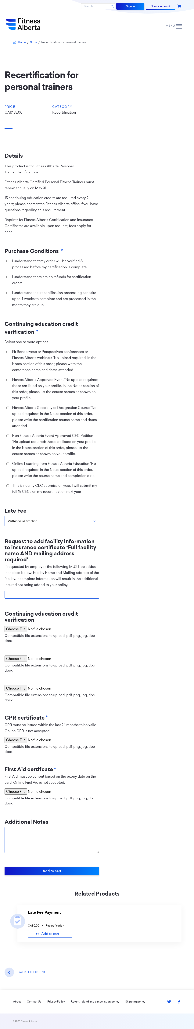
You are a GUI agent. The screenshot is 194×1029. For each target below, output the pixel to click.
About (17, 1001)
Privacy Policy (56, 1001)
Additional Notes (26, 822)
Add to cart (50, 933)
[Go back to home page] (23, 24)
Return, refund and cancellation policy (95, 1001)
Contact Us (34, 1001)
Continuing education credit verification (41, 328)
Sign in (130, 6)
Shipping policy (135, 1001)
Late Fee (16, 511)
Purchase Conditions (34, 251)
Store (33, 42)
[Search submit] (112, 6)
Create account (160, 6)
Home (19, 42)
